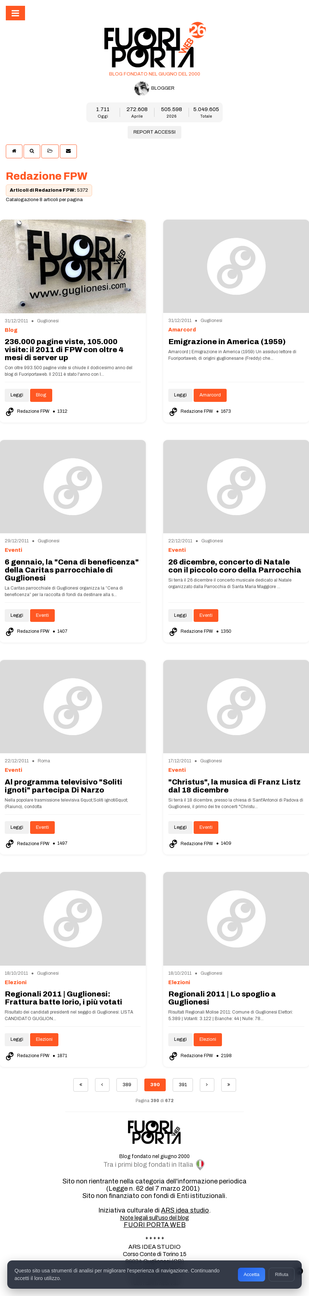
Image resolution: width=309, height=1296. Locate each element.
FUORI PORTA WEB (155, 1224)
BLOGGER (154, 88)
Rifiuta (281, 1274)
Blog (41, 395)
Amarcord (210, 395)
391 (183, 1084)
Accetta (251, 1274)
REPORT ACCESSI (154, 132)
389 (127, 1084)
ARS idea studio (185, 1210)
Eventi (42, 615)
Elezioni (44, 1039)
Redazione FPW (27, 411)
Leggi (17, 395)
